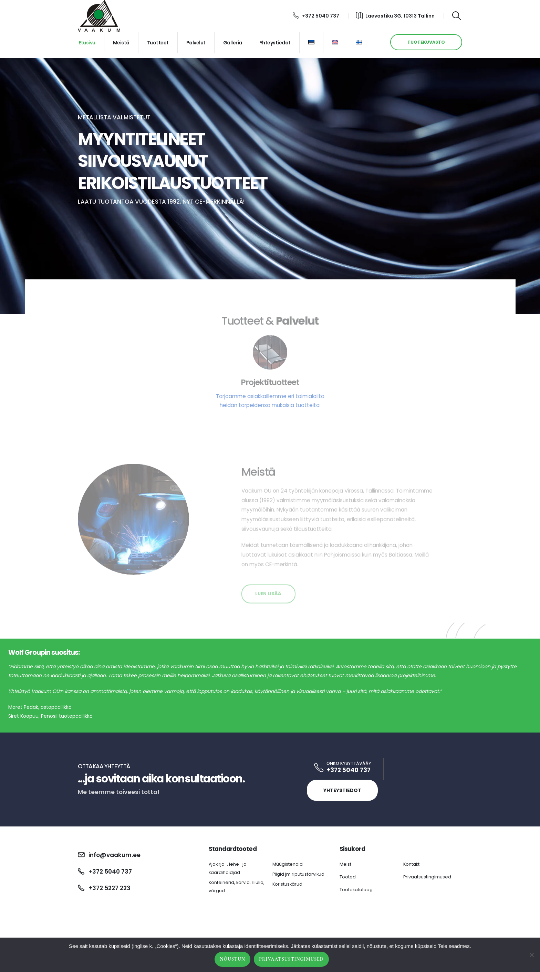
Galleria (232, 42)
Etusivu (87, 42)
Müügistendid (287, 864)
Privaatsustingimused (427, 877)
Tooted (348, 877)
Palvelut (196, 42)
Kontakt (411, 864)
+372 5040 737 (316, 15)
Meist (345, 864)
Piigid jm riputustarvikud (298, 874)
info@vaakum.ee (115, 855)
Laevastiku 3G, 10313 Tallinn (395, 15)
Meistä (121, 42)
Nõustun (232, 959)
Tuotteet (158, 42)
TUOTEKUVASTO (426, 42)
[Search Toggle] (456, 15)
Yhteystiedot (275, 42)
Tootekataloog (356, 890)
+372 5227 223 (110, 888)
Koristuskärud (287, 884)
